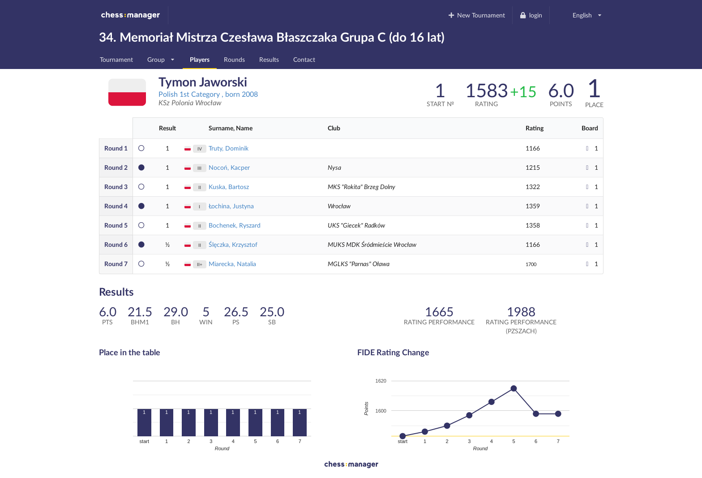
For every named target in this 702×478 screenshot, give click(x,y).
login (530, 15)
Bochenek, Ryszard (235, 225)
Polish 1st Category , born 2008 (208, 94)
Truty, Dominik (228, 148)
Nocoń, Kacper (229, 167)
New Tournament (476, 15)
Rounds (234, 59)
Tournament (116, 59)
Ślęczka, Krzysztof (233, 244)
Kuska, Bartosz (229, 186)
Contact (304, 59)
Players (200, 59)
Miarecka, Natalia (232, 263)
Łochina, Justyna (231, 206)
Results (269, 59)
